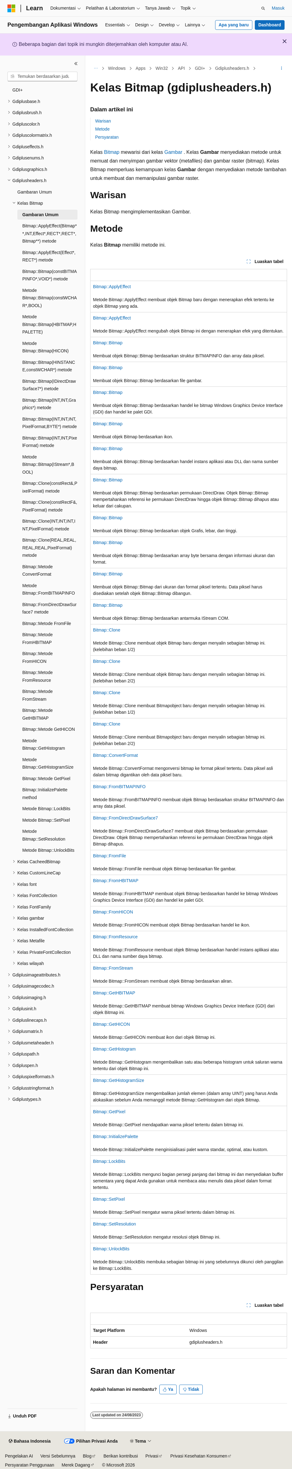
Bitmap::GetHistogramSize (118, 1080)
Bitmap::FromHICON (113, 911)
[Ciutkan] (75, 63)
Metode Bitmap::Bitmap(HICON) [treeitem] (45, 347)
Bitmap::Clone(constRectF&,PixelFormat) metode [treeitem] (49, 506)
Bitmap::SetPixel (109, 1199)
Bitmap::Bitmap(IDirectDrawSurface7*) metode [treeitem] (49, 385)
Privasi (151, 1455)
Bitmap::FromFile (109, 855)
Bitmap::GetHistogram (114, 1049)
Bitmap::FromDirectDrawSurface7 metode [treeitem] (49, 608)
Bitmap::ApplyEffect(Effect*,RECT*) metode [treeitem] (48, 256)
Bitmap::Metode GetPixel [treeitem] (46, 778)
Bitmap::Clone (106, 629)
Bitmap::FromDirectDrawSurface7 (125, 817)
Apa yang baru (234, 24)
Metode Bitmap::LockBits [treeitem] (46, 808)
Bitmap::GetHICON (111, 1024)
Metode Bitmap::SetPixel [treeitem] (46, 820)
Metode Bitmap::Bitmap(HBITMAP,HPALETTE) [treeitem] (49, 324)
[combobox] (42, 77)
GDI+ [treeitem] (17, 89)
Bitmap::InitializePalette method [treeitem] (45, 793)
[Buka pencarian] (263, 8)
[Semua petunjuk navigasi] (95, 69)
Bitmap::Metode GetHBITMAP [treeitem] (37, 714)
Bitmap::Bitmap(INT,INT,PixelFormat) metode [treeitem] (49, 441)
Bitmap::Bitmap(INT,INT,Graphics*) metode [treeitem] (49, 404)
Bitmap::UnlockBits (111, 1248)
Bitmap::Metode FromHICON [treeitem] (37, 657)
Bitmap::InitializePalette (115, 1136)
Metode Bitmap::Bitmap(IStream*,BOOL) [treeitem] (48, 464)
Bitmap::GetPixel (109, 1111)
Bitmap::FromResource (115, 936)
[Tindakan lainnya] (281, 69)
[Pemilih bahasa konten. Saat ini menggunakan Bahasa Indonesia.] (29, 1441)
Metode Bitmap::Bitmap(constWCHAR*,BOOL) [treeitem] (49, 298)
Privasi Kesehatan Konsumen (198, 1455)
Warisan (103, 120)
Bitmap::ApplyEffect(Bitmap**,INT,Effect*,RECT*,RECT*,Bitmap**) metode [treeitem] (49, 233)
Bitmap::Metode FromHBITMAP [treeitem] (37, 638)
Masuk (278, 8)
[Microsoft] (11, 8)
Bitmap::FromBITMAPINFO (119, 786)
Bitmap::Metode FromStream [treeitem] (37, 695)
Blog (87, 1455)
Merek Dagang (76, 1464)
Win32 (162, 68)
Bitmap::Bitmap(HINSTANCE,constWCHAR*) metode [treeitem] (48, 366)
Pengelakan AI (19, 1455)
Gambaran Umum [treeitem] (34, 192)
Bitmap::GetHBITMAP (114, 992)
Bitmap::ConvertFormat (115, 755)
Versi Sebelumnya (57, 1455)
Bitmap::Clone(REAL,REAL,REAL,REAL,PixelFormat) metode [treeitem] (49, 548)
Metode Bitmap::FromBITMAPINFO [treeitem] (48, 589)
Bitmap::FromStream (113, 968)
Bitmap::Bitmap (107, 342)
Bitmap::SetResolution (114, 1223)
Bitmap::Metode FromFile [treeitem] (46, 623)
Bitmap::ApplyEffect (112, 286)
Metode (102, 129)
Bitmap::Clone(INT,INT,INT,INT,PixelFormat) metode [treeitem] (48, 525)
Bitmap (111, 152)
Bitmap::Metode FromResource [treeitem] (37, 676)
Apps (141, 68)
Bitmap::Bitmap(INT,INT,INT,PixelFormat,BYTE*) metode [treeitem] (49, 423)
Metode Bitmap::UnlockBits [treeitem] (48, 850)
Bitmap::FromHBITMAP (115, 880)
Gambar (173, 152)
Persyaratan (106, 137)
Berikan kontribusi (121, 1455)
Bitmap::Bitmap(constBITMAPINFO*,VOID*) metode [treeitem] (49, 275)
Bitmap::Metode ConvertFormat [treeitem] (37, 570)
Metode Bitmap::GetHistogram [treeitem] (43, 744)
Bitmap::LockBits (109, 1161)
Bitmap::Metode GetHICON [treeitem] (48, 729)
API (181, 68)
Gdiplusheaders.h (232, 68)
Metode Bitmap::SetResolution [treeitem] (43, 835)
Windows (117, 68)
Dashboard (269, 24)
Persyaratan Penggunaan (29, 1464)
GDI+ (200, 68)
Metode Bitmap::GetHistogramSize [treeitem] (47, 763)
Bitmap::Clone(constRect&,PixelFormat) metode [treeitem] (49, 487)
